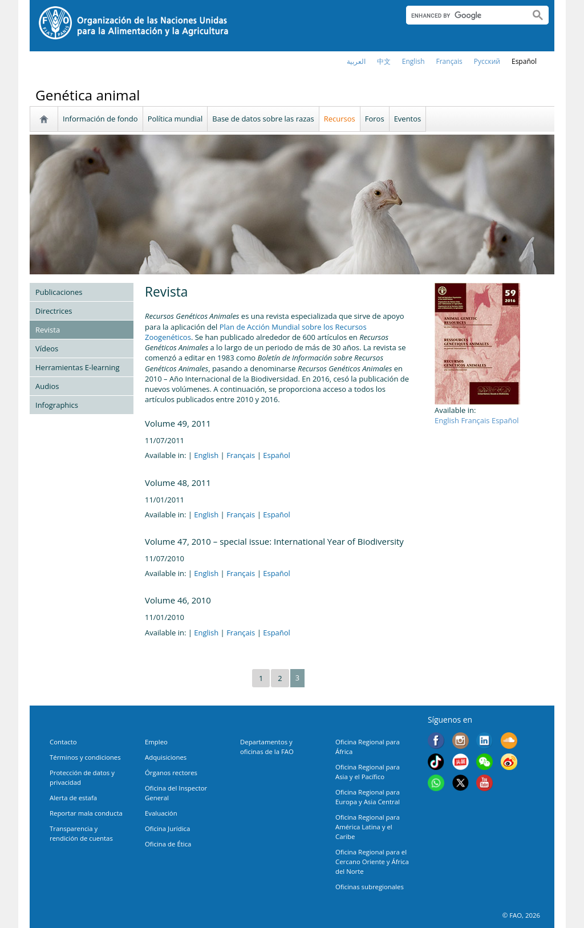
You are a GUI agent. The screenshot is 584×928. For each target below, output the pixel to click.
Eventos (407, 119)
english (413, 61)
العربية (356, 61)
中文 (384, 61)
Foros (374, 119)
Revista (47, 330)
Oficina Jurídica (167, 828)
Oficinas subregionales (369, 886)
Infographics (56, 405)
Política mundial (175, 119)
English (206, 455)
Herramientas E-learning (77, 367)
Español (524, 61)
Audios (47, 386)
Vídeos (46, 348)
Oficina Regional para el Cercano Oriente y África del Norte (372, 862)
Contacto (63, 741)
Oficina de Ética (168, 844)
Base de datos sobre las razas (263, 119)
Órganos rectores (171, 772)
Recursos (339, 119)
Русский (487, 61)
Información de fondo (100, 119)
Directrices (53, 311)
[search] (463, 15)
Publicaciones (59, 292)
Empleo (156, 741)
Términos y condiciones (85, 757)
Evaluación (161, 813)
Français (240, 455)
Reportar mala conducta (86, 813)
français (449, 61)
